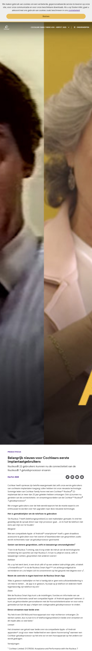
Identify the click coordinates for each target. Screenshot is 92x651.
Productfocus (14, 452)
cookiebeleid (74, 10)
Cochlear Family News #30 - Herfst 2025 (49, 27)
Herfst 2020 (13, 477)
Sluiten (46, 16)
